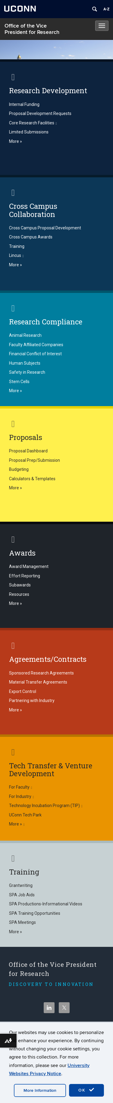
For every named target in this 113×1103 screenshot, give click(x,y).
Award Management (29, 566)
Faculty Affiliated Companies (36, 344)
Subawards (20, 585)
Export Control (22, 691)
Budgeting (19, 469)
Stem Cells (19, 381)
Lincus (16, 255)
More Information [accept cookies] (40, 1090)
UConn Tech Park (25, 814)
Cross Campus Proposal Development (45, 227)
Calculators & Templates (32, 478)
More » (15, 141)
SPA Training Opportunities (34, 913)
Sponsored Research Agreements (41, 673)
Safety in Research (27, 372)
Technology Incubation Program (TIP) (46, 805)
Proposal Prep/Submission (34, 460)
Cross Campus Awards (30, 237)
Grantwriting (21, 885)
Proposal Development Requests (40, 113)
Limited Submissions (29, 132)
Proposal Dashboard (28, 450)
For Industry (21, 796)
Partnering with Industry (32, 700)
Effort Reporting (24, 575)
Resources (19, 594)
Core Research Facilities (33, 122)
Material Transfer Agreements (38, 682)
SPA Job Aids (22, 894)
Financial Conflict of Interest (35, 353)
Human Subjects (24, 363)
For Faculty (20, 787)
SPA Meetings (22, 922)
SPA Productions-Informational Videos (45, 903)
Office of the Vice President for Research (32, 29)
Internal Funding (24, 104)
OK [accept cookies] (86, 1090)
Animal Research (25, 335)
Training (16, 246)
